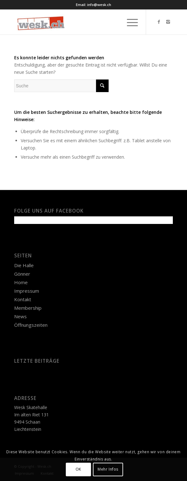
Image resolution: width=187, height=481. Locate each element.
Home (21, 282)
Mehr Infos (108, 469)
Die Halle (24, 265)
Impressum (26, 291)
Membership (28, 308)
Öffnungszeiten (31, 325)
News (20, 316)
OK (78, 469)
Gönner (22, 274)
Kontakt (22, 299)
